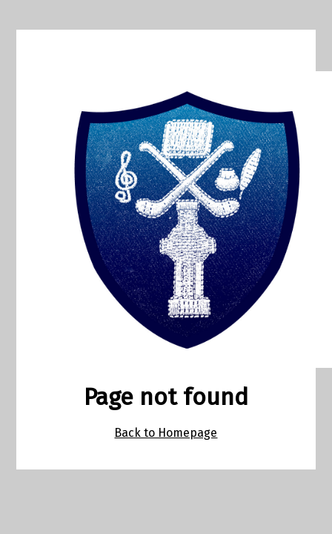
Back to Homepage (165, 433)
